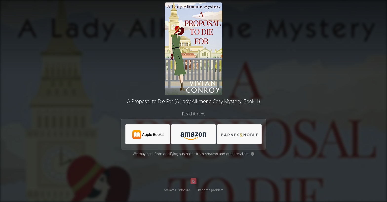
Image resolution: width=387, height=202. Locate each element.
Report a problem (210, 190)
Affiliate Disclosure (177, 190)
